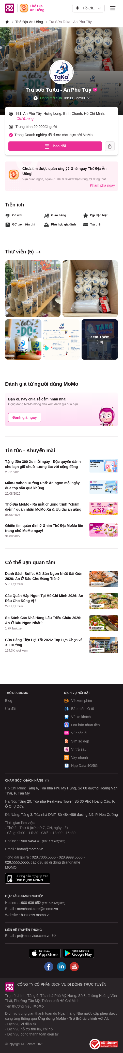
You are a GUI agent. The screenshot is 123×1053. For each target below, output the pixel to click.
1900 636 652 (42, 903)
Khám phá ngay (102, 185)
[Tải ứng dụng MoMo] (44, 953)
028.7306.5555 (44, 857)
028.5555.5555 (17, 862)
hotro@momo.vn (30, 849)
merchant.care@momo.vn (37, 909)
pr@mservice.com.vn (34, 936)
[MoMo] (7, 22)
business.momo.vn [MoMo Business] (36, 915)
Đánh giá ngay (24, 417)
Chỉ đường (25, 119)
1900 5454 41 (30, 841)
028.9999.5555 (70, 857)
